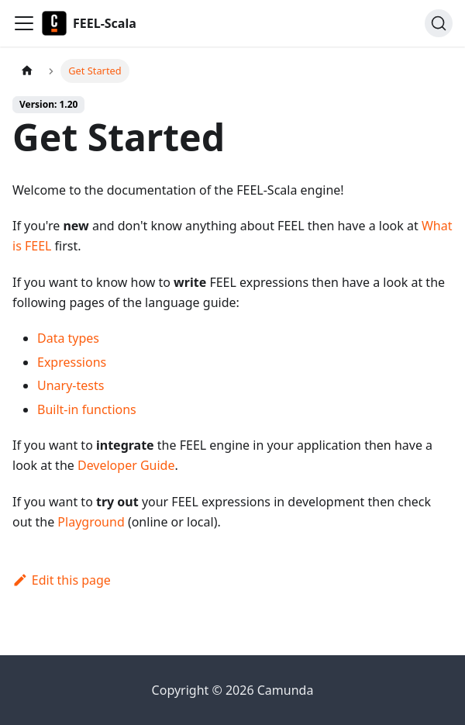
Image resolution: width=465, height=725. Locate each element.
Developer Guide (126, 465)
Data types (68, 338)
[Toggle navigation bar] (24, 23)
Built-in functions (86, 409)
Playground (90, 521)
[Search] (439, 23)
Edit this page (61, 580)
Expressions (71, 362)
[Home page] (27, 71)
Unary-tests (70, 385)
